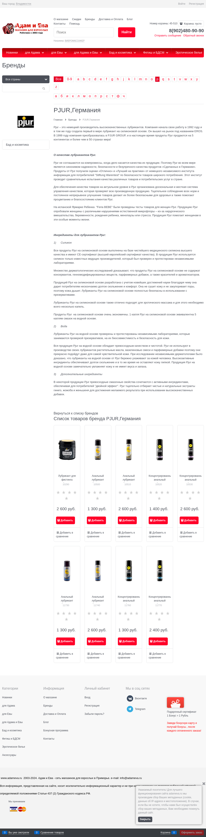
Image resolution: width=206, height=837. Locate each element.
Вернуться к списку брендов (76, 413)
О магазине (61, 19)
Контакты (60, 23)
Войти (181, 3)
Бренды (90, 19)
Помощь (74, 23)
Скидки (76, 19)
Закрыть (145, 819)
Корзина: (192, 23)
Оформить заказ (191, 832)
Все (59, 79)
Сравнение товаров (52, 832)
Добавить (67, 520)
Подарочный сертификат (181, 705)
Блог (130, 19)
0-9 (69, 79)
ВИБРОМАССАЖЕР (75, 41)
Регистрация (196, 3)
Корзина (165, 832)
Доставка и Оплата (111, 19)
